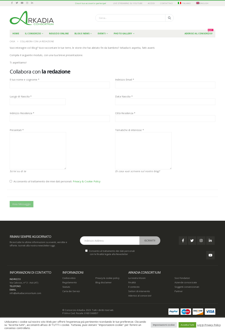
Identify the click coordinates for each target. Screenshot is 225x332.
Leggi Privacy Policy (209, 324)
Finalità (132, 282)
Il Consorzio (33, 33)
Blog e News (82, 33)
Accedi (151, 3)
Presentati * (17, 130)
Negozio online (59, 33)
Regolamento (69, 282)
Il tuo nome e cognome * (25, 79)
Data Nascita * (124, 96)
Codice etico (69, 278)
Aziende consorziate (186, 282)
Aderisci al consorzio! (139, 295)
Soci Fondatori (182, 278)
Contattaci (166, 3)
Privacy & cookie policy (107, 278)
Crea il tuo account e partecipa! (90, 3)
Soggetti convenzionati (187, 286)
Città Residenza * (125, 113)
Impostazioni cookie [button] (164, 324)
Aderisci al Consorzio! (199, 32)
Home (15, 33)
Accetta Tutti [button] (187, 324)
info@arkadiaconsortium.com (25, 293)
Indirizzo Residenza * (22, 113)
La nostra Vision (137, 278)
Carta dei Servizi (71, 291)
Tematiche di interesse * (129, 130)
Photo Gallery (123, 33)
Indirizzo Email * (124, 79)
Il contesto (134, 286)
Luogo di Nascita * (21, 96)
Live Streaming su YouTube (128, 3)
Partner (179, 291)
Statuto (66, 286)
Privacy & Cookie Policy (86, 181)
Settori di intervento (139, 291)
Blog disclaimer (103, 282)
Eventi (102, 33)
